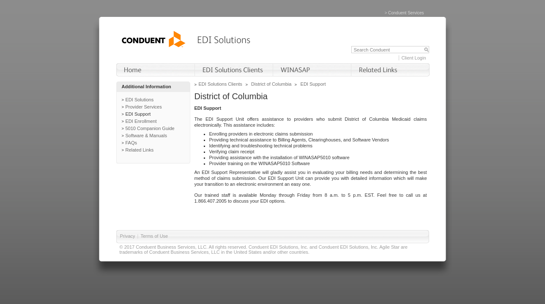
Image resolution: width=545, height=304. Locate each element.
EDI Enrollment (141, 121)
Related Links (140, 149)
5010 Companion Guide (150, 128)
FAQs (131, 142)
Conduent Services (406, 13)
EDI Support (138, 114)
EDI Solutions (140, 99)
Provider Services (144, 106)
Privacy (127, 236)
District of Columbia (271, 84)
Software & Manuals (146, 135)
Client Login (413, 57)
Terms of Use (154, 236)
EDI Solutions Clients (220, 84)
